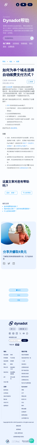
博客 (18, 300)
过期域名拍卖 (24, 168)
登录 (8, 105)
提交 (24, 340)
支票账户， (10, 146)
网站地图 (24, 408)
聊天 (18, 290)
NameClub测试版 (26, 383)
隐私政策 (18, 425)
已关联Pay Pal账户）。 (22, 146)
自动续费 (9, 87)
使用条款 (18, 429)
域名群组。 (15, 128)
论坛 (18, 295)
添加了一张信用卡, (28, 143)
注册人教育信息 (18, 433)
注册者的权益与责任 (18, 436)
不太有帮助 (27, 193)
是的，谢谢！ (11, 193)
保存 (30, 82)
